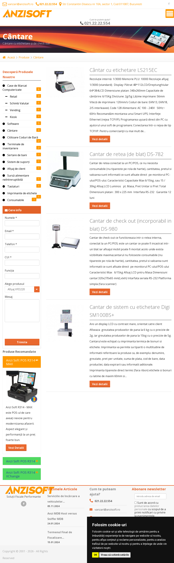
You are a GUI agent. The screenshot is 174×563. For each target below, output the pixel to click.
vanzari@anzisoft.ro (18, 4)
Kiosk (10, 117)
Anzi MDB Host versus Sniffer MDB (62, 516)
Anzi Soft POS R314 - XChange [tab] (21, 474)
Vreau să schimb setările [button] (115, 554)
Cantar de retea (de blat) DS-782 (126, 153)
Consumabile (13, 200)
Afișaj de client (14, 169)
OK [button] (95, 554)
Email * (9, 231)
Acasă (9, 57)
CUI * (8, 257)
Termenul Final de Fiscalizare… (59, 535)
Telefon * (11, 244)
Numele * (11, 217)
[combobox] (22, 289)
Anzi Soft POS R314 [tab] (20, 461)
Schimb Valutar (16, 103)
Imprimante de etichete (20, 193)
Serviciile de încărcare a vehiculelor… (63, 498)
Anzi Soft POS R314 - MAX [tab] (21, 362)
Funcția (9, 270)
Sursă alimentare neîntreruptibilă (16, 177)
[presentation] (26, 327)
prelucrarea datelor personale (146, 507)
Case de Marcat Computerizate (15, 88)
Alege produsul (14, 284)
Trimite (22, 342)
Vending (11, 110)
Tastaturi (11, 186)
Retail (10, 96)
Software (11, 124)
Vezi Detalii (16, 448)
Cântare (38, 57)
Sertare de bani (15, 155)
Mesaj (8, 296)
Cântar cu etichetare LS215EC (123, 69)
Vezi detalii (100, 139)
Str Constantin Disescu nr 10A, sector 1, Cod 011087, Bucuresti (100, 4)
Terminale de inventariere (13, 146)
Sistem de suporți (16, 162)
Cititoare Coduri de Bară (20, 137)
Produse (24, 57)
